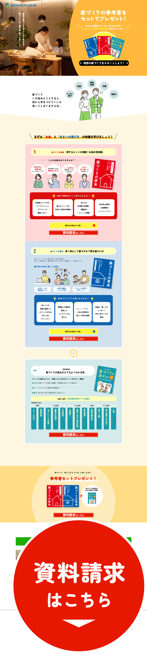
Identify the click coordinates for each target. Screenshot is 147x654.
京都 (81, 574)
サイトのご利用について (51, 639)
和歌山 (115, 584)
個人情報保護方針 (99, 639)
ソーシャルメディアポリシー (76, 639)
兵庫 (115, 565)
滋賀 (115, 574)
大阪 (81, 565)
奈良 (81, 584)
